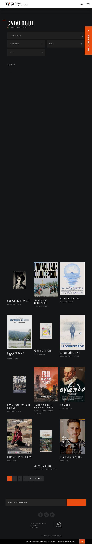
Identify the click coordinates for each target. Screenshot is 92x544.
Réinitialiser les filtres (17, 30)
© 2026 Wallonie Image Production (29, 538)
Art (11, 76)
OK (82, 541)
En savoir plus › (70, 541)
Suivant (38, 481)
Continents (14, 83)
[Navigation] (82, 4)
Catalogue (20, 23)
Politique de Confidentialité (53, 538)
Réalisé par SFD (69, 538)
